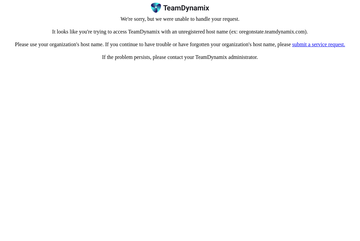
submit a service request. (318, 44)
